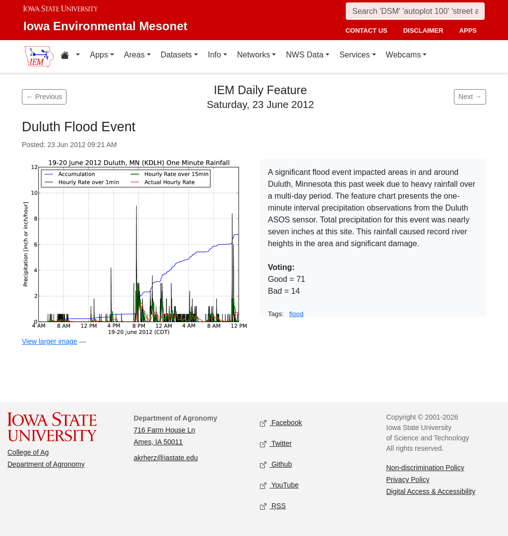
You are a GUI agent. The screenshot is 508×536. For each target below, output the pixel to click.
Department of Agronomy (46, 464)
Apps (99, 55)
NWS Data (304, 55)
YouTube (279, 485)
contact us (366, 30)
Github (276, 465)
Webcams (403, 55)
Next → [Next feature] (470, 97)
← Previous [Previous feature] (44, 97)
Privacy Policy (408, 479)
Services (354, 55)
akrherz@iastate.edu (166, 458)
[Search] (415, 11)
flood (296, 314)
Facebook (281, 423)
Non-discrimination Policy (425, 468)
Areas (134, 55)
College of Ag (28, 452)
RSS (273, 506)
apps (468, 30)
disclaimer (423, 30)
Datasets (176, 55)
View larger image (49, 341)
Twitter (276, 444)
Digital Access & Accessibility (431, 491)
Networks (253, 55)
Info (214, 55)
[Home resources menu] (70, 56)
